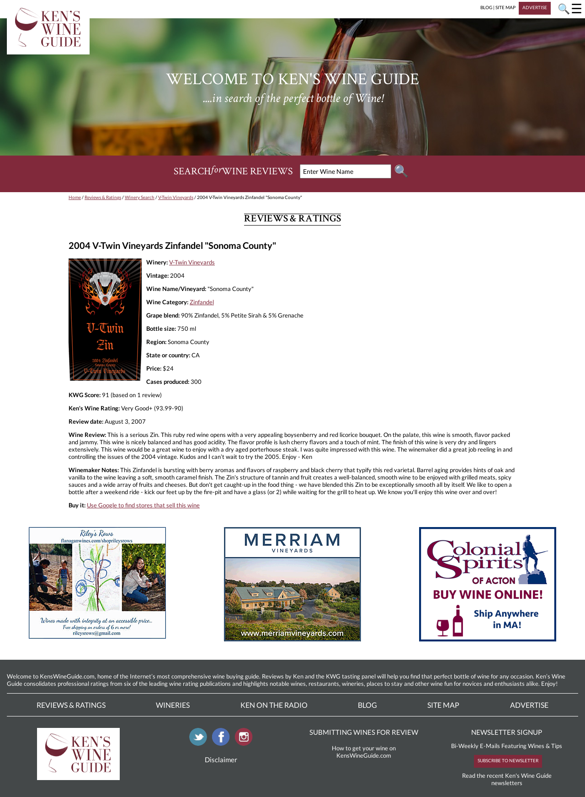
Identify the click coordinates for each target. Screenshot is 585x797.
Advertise (529, 704)
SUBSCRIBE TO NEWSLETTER (508, 760)
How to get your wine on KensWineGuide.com (364, 751)
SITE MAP (505, 7)
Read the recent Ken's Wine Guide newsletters (507, 779)
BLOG (486, 7)
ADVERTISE (534, 7)
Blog (367, 704)
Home (75, 197)
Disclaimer (221, 759)
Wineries (173, 704)
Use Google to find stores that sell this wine (143, 505)
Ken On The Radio (274, 704)
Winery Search (139, 197)
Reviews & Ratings (103, 197)
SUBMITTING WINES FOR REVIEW (363, 732)
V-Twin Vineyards (175, 197)
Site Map (443, 704)
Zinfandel (202, 302)
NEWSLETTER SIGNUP (506, 732)
